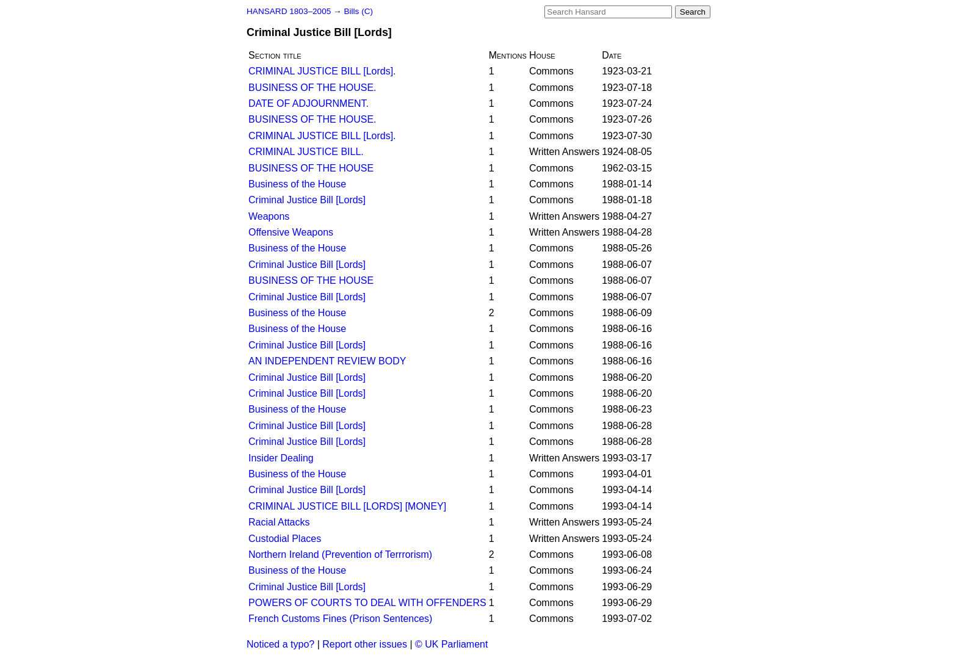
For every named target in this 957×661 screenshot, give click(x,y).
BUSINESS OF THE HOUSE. (312, 87)
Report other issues (364, 644)
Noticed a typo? (280, 644)
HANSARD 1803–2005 (289, 11)
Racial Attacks (278, 522)
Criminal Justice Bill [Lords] (307, 200)
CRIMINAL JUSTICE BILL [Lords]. (322, 71)
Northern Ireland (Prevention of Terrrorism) (340, 554)
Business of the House (297, 184)
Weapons (268, 216)
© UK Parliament (451, 644)
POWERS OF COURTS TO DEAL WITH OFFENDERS (367, 603)
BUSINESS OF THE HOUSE (311, 168)
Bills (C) (358, 11)
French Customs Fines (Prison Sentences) (340, 618)
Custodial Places (284, 538)
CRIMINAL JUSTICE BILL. (306, 151)
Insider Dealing (281, 458)
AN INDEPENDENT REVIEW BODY (327, 361)
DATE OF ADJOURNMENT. (308, 103)
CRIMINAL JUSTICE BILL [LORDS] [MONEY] (347, 506)
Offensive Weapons (290, 232)
